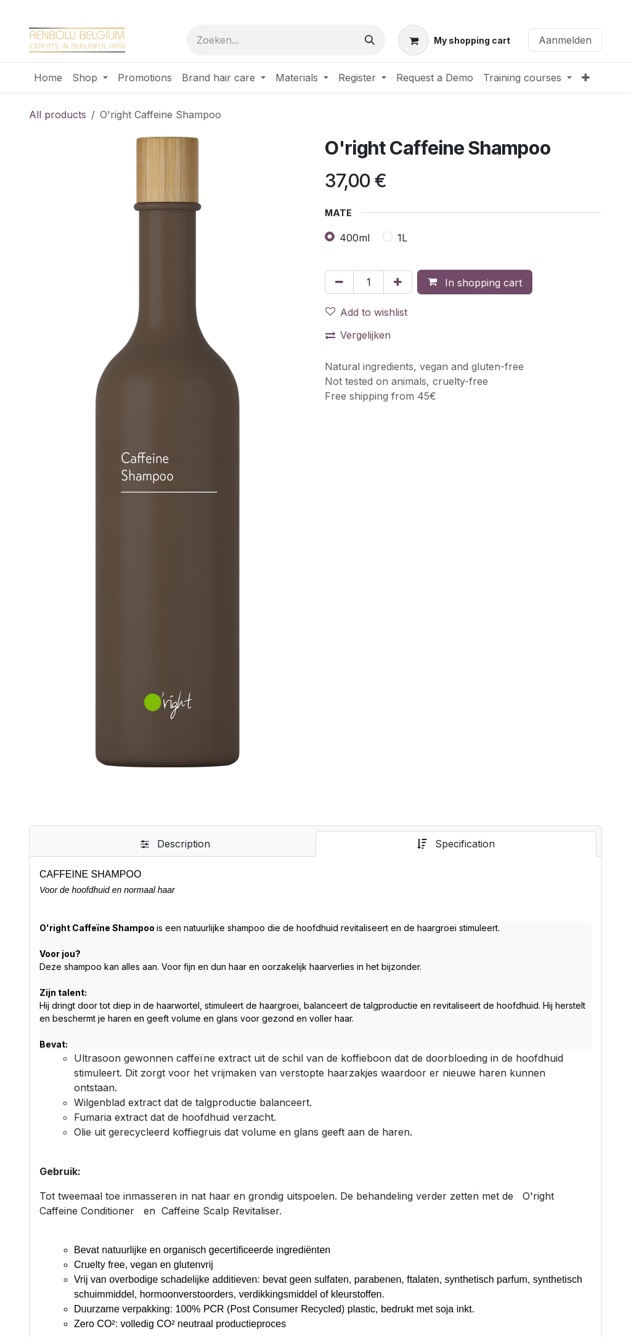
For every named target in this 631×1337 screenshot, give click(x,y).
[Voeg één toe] (397, 282)
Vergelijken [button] (358, 335)
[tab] (175, 844)
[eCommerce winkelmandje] (454, 40)
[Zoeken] (369, 40)
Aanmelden (565, 40)
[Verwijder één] (339, 282)
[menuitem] (48, 77)
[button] (474, 282)
